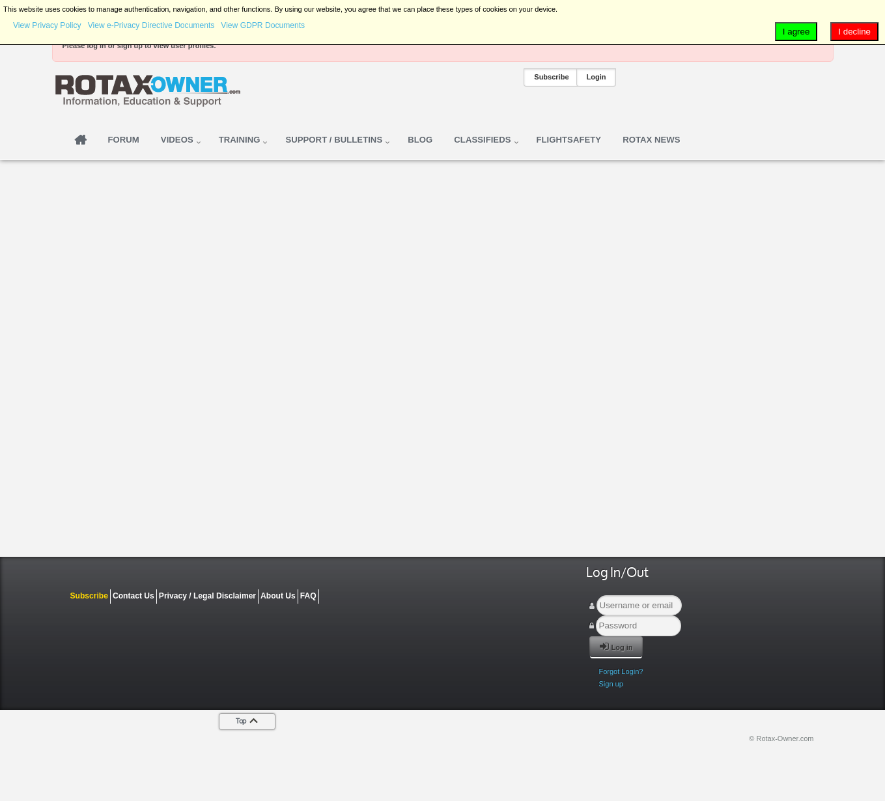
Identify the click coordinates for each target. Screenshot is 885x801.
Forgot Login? (621, 671)
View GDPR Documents (263, 25)
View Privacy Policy (47, 25)
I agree (796, 31)
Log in (616, 646)
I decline (854, 31)
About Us (278, 595)
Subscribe (551, 77)
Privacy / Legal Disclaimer (207, 595)
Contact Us (133, 595)
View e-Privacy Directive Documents (151, 25)
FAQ (308, 595)
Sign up (611, 684)
